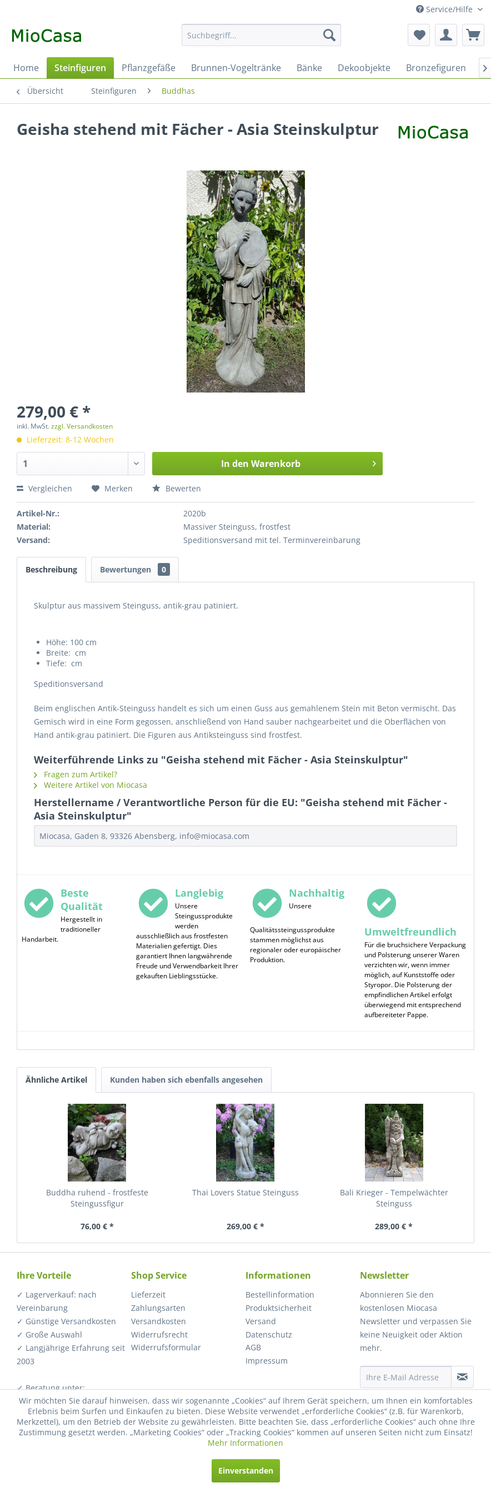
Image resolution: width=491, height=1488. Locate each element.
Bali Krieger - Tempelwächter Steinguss (394, 1198)
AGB (253, 1347)
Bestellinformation (280, 1294)
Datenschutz (269, 1334)
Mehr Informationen (245, 1442)
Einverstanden (245, 1470)
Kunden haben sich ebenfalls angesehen (186, 1079)
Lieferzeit (148, 1294)
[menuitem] (261, 35)
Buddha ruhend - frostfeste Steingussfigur (97, 1198)
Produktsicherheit (279, 1308)
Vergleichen (44, 488)
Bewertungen (135, 569)
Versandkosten (158, 1321)
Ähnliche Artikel (56, 1079)
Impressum (267, 1360)
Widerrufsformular (166, 1347)
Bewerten (176, 488)
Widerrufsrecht (159, 1334)
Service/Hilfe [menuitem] (445, 9)
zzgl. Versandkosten (82, 426)
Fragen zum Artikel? (75, 774)
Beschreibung (51, 569)
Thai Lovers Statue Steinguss (245, 1192)
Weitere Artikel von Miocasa (90, 785)
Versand (261, 1321)
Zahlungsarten (158, 1308)
